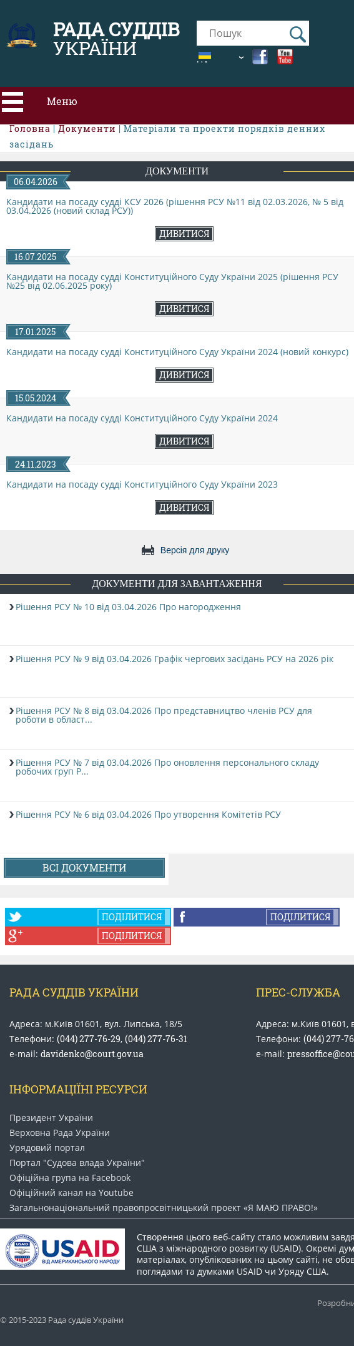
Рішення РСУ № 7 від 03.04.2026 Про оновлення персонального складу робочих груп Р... (167, 766)
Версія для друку (194, 550)
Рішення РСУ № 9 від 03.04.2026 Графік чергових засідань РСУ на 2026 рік (174, 659)
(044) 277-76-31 (156, 1039)
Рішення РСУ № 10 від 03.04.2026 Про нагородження (128, 607)
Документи (177, 171)
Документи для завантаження (177, 583)
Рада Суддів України (74, 992)
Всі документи (84, 867)
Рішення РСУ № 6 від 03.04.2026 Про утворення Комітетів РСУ (148, 814)
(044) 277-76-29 (88, 1039)
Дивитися (184, 233)
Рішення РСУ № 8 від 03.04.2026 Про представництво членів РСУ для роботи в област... (164, 715)
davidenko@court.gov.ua (92, 1054)
